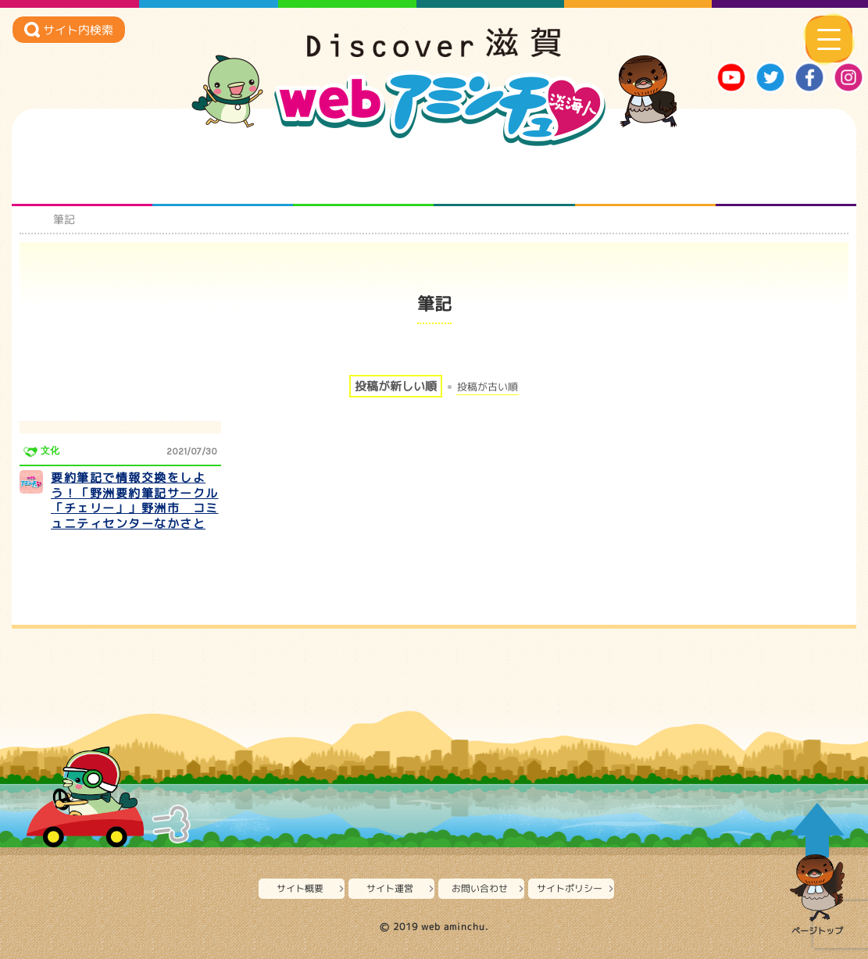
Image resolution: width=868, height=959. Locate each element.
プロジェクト (644, 174)
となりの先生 (223, 174)
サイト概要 (300, 888)
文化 (50, 450)
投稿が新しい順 (396, 386)
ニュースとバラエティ (785, 174)
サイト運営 (389, 888)
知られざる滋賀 (82, 174)
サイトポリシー (569, 888)
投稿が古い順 (487, 387)
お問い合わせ (480, 888)
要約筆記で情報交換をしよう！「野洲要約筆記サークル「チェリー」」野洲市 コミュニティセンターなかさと (135, 500)
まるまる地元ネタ (504, 174)
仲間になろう (363, 174)
